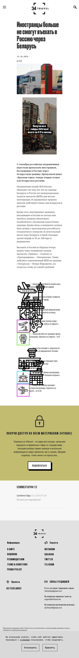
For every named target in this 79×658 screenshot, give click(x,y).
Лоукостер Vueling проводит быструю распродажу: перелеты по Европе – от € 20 (42, 388)
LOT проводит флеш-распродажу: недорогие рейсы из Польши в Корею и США (43, 375)
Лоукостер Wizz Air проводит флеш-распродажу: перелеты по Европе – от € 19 (44, 336)
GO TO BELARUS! (13, 588)
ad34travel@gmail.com (53, 608)
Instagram (49, 549)
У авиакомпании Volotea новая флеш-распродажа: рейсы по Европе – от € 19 (43, 324)
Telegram (49, 564)
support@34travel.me (52, 599)
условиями (25, 640)
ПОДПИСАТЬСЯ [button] (39, 465)
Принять (50, 647)
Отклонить (30, 647)
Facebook (49, 554)
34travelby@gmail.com (53, 591)
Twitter (48, 559)
